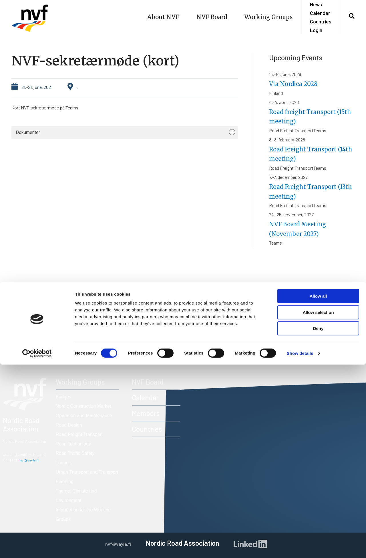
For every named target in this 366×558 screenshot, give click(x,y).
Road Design (69, 425)
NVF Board (211, 17)
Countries (320, 21)
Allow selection (318, 505)
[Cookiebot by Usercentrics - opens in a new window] (37, 547)
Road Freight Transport (79, 434)
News (316, 4)
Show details (300, 546)
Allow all (318, 489)
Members (146, 413)
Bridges (63, 396)
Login (316, 30)
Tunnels (64, 462)
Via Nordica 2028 (298, 83)
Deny (318, 521)
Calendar (320, 13)
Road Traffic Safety (75, 453)
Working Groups (268, 17)
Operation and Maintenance (84, 415)
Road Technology (73, 443)
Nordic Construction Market (83, 406)
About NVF (163, 17)
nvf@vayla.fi (30, 459)
